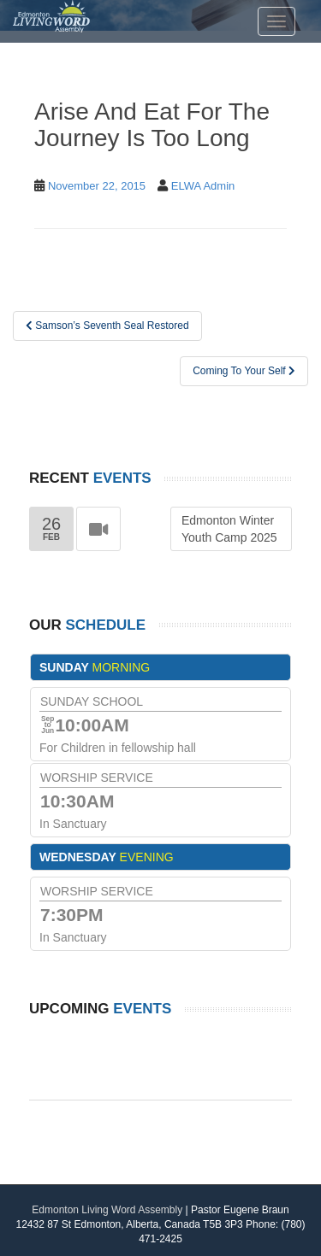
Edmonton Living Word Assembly (107, 1210)
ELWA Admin (203, 185)
